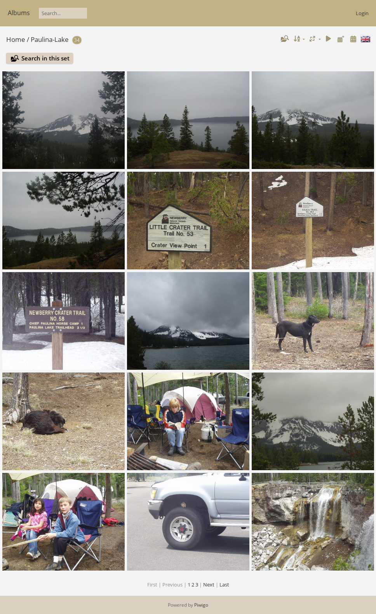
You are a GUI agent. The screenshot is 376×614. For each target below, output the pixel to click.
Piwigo (201, 605)
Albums (19, 13)
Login (362, 13)
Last (224, 584)
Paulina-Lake (50, 39)
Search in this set (45, 58)
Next (208, 584)
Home (15, 39)
